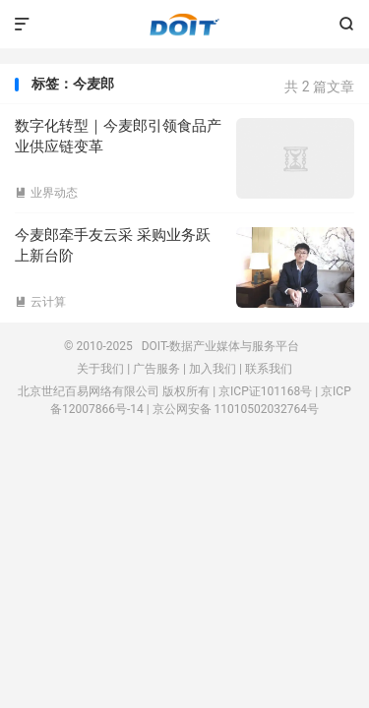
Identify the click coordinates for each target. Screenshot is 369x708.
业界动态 (46, 193)
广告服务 (156, 369)
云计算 (40, 302)
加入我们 (212, 369)
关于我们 (100, 369)
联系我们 (268, 369)
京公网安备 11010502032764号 (236, 409)
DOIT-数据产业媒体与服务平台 (184, 24)
